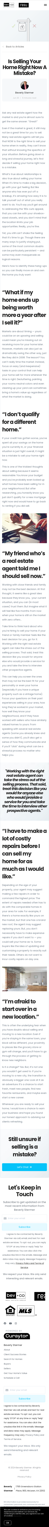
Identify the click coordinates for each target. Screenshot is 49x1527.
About (7, 1349)
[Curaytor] (17, 1338)
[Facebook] (5, 1323)
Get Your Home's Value (15, 1373)
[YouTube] (10, 1323)
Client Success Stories (15, 1354)
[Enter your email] (27, 1218)
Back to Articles (15, 46)
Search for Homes (13, 1359)
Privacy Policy (24, 1476)
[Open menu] (45, 5)
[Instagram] (16, 1323)
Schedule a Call (11, 1377)
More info (18, 1515)
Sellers (7, 1368)
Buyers (7, 1363)
